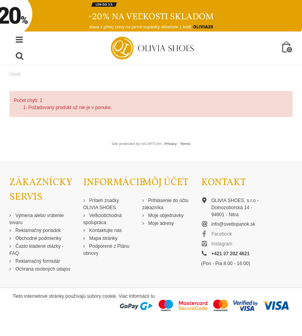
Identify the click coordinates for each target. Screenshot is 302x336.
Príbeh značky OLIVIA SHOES (101, 204)
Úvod (14, 74)
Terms (185, 143)
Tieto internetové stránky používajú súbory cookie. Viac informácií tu (84, 296)
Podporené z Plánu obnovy (106, 249)
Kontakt (223, 182)
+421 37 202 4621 (231, 253)
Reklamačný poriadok (37, 230)
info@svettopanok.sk (234, 224)
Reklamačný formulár (37, 261)
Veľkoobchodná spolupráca (102, 219)
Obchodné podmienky (37, 238)
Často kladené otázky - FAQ (36, 249)
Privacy (170, 143)
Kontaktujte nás (105, 230)
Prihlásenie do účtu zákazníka (165, 204)
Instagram (222, 244)
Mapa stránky (103, 238)
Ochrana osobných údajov (42, 269)
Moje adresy (160, 223)
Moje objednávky (165, 215)
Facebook (222, 234)
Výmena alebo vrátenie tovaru (36, 219)
